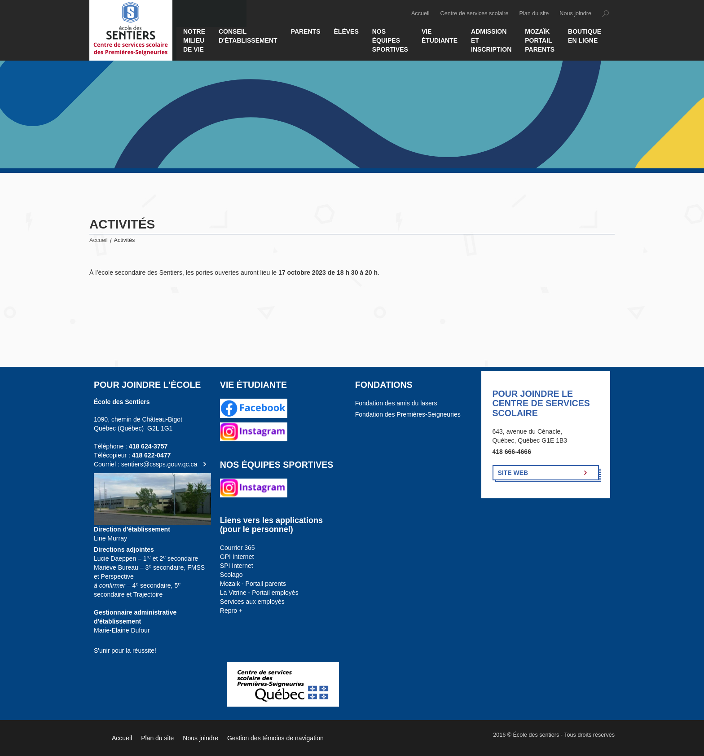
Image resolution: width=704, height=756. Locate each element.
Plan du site (534, 13)
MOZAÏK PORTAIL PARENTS (539, 40)
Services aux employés (252, 601)
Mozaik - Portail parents (253, 583)
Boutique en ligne (584, 36)
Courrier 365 (237, 547)
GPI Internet (237, 556)
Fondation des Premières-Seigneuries (408, 414)
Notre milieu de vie (194, 40)
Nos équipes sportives (390, 40)
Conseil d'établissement (248, 36)
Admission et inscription (491, 40)
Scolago (231, 574)
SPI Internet (236, 565)
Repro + (231, 610)
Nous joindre (575, 13)
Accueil (420, 13)
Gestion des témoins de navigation (275, 738)
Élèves (346, 31)
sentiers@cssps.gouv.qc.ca (159, 464)
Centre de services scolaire (474, 13)
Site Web (513, 472)
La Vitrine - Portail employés (259, 592)
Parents (306, 31)
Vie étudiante (440, 36)
